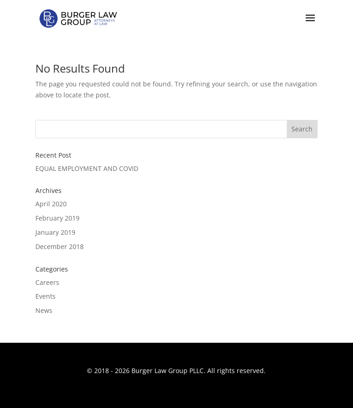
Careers (47, 282)
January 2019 (55, 232)
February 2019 (57, 218)
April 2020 (51, 203)
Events (45, 296)
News (43, 310)
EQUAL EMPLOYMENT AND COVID (86, 168)
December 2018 (59, 246)
